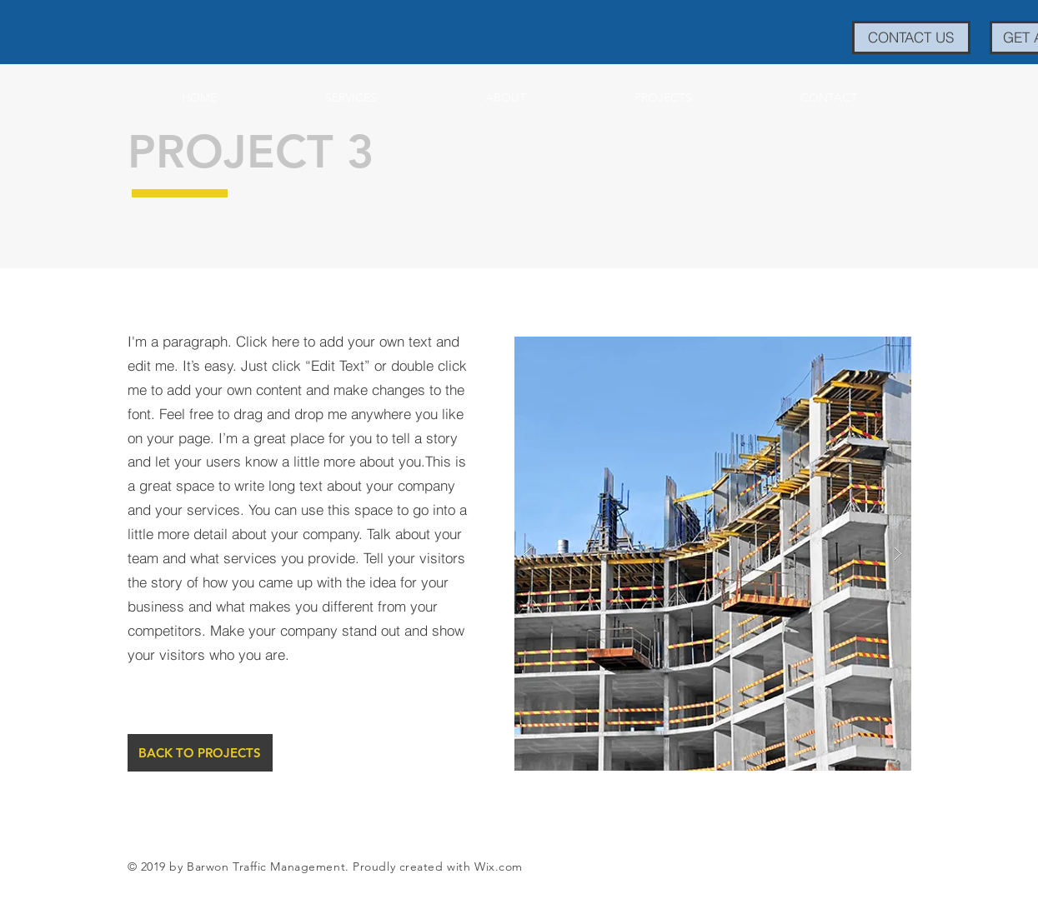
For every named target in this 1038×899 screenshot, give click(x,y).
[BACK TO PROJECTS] (200, 753)
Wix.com (498, 866)
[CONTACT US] (911, 37)
